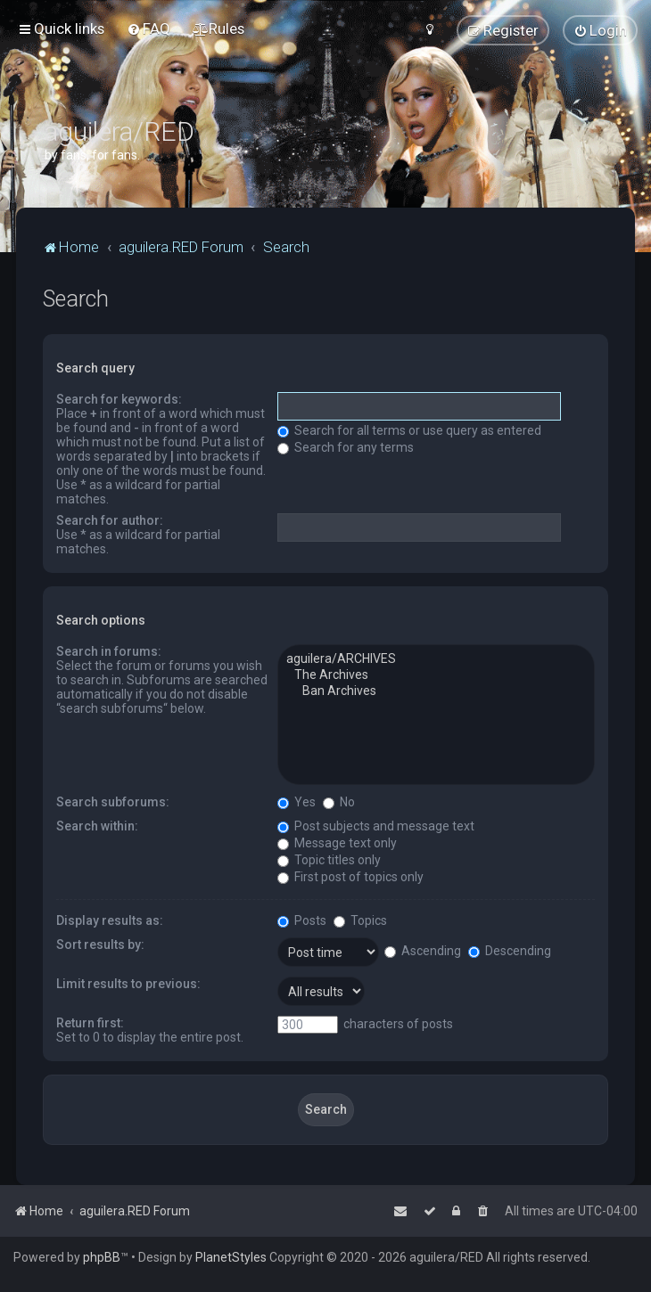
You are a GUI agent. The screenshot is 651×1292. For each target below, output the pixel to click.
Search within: (97, 826)
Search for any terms (345, 447)
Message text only (337, 843)
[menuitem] (148, 28)
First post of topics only (350, 877)
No (339, 802)
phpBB (101, 1257)
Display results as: (109, 920)
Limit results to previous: (128, 984)
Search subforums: (112, 802)
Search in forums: (108, 651)
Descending (509, 951)
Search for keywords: (119, 399)
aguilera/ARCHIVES (436, 659)
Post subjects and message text (375, 826)
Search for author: (109, 520)
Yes (296, 802)
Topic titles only (329, 860)
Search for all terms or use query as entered (409, 430)
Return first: (90, 1023)
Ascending (422, 951)
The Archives (436, 675)
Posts (301, 920)
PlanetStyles (231, 1257)
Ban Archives (436, 691)
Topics (360, 920)
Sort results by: (100, 944)
